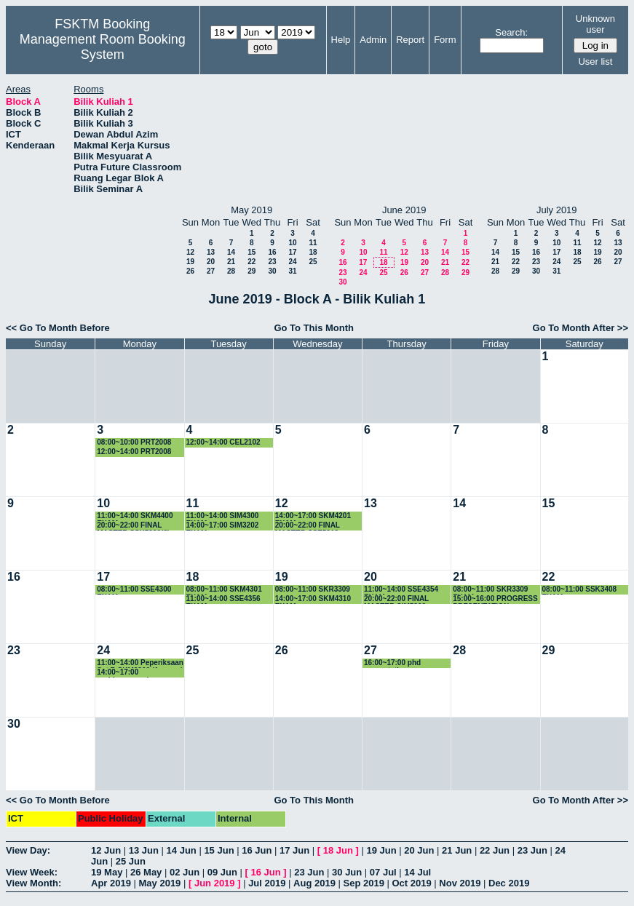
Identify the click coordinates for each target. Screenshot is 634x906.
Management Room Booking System (103, 47)
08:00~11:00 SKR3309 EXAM (490, 590)
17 (292, 252)
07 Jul (383, 872)
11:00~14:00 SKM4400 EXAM (135, 516)
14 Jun (182, 850)
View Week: (32, 872)
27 (211, 271)
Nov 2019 (459, 883)
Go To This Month (314, 327)
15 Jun (219, 850)
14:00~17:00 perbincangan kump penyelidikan (131, 672)
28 (231, 271)
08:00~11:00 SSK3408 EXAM (579, 590)
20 (211, 262)
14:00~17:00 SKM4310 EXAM (313, 599)
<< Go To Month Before (58, 327)
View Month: (33, 883)
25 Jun (131, 861)
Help (341, 39)
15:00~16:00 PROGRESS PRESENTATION (495, 599)
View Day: (28, 850)
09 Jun (222, 872)
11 (313, 243)
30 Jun (347, 872)
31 (292, 271)
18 (313, 252)
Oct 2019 (411, 883)
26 (190, 271)
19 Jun (381, 850)
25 (313, 262)
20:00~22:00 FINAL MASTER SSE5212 (307, 526)
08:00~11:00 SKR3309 (312, 589)
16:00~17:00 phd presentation (392, 663)
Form (445, 39)
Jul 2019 (266, 883)
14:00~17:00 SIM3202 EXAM (222, 526)
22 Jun (495, 850)
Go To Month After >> (580, 327)
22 (251, 262)
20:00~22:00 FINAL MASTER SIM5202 (396, 599)
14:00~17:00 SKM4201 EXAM (313, 516)
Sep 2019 (364, 883)
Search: (511, 32)
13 (211, 252)
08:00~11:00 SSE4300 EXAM (134, 590)
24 (292, 262)
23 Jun (532, 850)
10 (292, 243)
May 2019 (160, 883)
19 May (106, 872)
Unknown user (595, 24)
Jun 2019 (214, 883)
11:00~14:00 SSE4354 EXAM (401, 590)
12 (190, 252)
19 (190, 262)
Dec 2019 (508, 883)
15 (251, 252)
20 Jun (419, 850)
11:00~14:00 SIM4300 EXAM (222, 516)
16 (272, 252)
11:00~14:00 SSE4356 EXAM (223, 599)
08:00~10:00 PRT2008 (134, 442)
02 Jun (184, 872)
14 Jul (417, 872)
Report (410, 39)
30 (272, 271)
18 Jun (338, 850)
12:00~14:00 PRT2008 (134, 452)
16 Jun (257, 850)
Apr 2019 (111, 883)
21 (231, 262)
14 (231, 252)
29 (251, 271)
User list (595, 61)
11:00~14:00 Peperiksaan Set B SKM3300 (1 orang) (140, 663)
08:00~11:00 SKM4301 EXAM (224, 590)
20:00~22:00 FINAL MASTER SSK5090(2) (133, 526)
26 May (146, 872)
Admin (373, 39)
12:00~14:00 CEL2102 (223, 442)
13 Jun (144, 850)
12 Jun (106, 850)
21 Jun (457, 850)
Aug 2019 (314, 883)
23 (272, 262)
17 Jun (294, 850)
